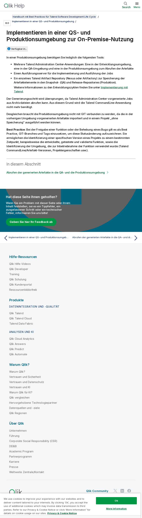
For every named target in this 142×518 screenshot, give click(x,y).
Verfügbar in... (19, 48)
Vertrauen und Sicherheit (25, 376)
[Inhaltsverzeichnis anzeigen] (7, 16)
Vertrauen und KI (19, 387)
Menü (137, 7)
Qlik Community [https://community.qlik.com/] (97, 491)
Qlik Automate (18, 354)
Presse (13, 466)
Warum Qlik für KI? (20, 392)
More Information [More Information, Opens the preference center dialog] (116, 508)
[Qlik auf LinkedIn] (122, 491)
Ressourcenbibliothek (23, 289)
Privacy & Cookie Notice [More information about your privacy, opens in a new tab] (62, 513)
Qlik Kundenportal (20, 284)
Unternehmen (18, 430)
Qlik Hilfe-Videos (20, 263)
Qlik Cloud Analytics (21, 338)
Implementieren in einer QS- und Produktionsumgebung (43, 21)
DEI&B (13, 446)
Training (14, 274)
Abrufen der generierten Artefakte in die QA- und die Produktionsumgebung (55, 172)
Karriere (14, 461)
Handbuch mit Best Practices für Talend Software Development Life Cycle (54, 16)
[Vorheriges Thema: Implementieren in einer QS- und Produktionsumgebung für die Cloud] (36, 238)
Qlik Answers (17, 343)
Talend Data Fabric (21, 323)
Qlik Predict (16, 349)
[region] (70, 505)
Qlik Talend (16, 313)
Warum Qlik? (17, 371)
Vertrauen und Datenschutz (26, 382)
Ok (116, 500)
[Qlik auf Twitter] (115, 491)
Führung (14, 435)
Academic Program (21, 451)
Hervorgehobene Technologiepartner (33, 402)
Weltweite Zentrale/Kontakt (26, 472)
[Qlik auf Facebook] (129, 491)
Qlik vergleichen (19, 397)
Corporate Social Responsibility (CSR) (33, 441)
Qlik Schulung (17, 279)
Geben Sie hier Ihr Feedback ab (31, 222)
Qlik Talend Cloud (20, 318)
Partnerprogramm (20, 456)
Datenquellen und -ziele (24, 407)
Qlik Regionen (18, 413)
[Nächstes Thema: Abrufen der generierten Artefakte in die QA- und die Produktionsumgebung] (105, 238)
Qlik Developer (18, 269)
